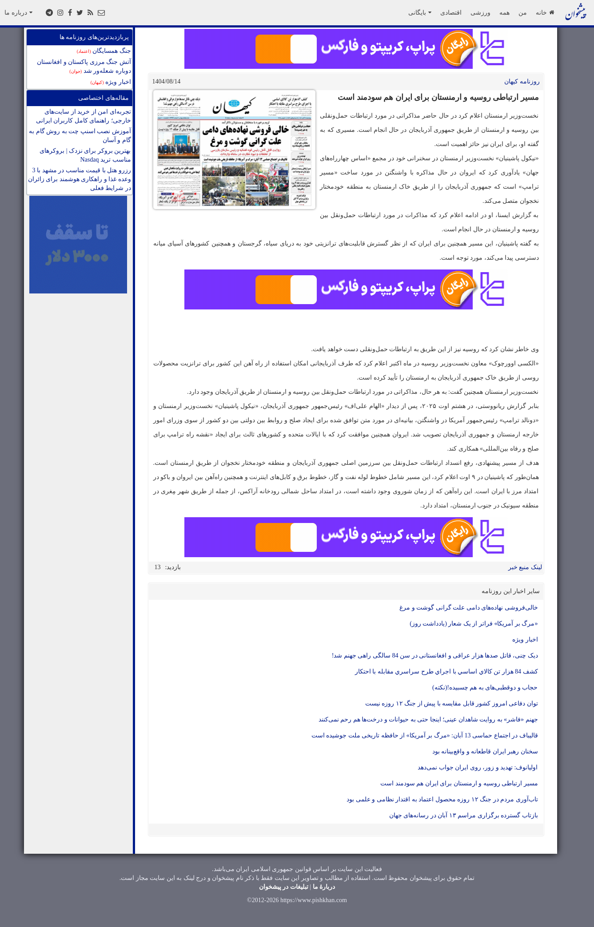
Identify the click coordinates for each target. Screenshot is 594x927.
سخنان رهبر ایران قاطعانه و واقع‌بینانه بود (485, 751)
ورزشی (480, 12)
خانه (545, 12)
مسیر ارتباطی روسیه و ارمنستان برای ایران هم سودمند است (459, 783)
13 (158, 567)
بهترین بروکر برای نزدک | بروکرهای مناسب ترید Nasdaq (85, 155)
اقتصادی (451, 12)
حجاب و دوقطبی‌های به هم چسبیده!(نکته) (485, 687)
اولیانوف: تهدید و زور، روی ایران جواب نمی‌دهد (478, 767)
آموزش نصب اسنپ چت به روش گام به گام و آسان (80, 135)
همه (504, 12)
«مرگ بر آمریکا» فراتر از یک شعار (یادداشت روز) (474, 623)
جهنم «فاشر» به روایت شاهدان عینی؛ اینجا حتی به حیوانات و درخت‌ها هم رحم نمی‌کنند (428, 719)
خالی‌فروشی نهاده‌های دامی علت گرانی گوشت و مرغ (468, 607)
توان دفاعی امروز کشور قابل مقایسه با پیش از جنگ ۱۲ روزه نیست (451, 703)
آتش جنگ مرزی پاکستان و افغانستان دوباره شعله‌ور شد (84, 66)
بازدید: (173, 567)
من (522, 12)
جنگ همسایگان (104, 51)
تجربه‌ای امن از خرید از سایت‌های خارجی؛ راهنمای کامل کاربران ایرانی (83, 116)
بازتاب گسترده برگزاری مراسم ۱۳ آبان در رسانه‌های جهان (463, 815)
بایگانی (419, 12)
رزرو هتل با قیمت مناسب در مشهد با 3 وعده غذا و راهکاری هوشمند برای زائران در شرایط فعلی (79, 179)
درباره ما (18, 12)
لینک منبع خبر (525, 567)
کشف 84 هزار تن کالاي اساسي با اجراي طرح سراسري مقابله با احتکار (446, 671)
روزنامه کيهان (522, 81)
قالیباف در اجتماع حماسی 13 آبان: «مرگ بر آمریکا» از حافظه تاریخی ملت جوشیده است (424, 735)
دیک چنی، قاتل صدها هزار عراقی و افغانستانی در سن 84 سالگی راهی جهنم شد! (435, 655)
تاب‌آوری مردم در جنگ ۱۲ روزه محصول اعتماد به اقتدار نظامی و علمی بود (442, 799)
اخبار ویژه (111, 82)
